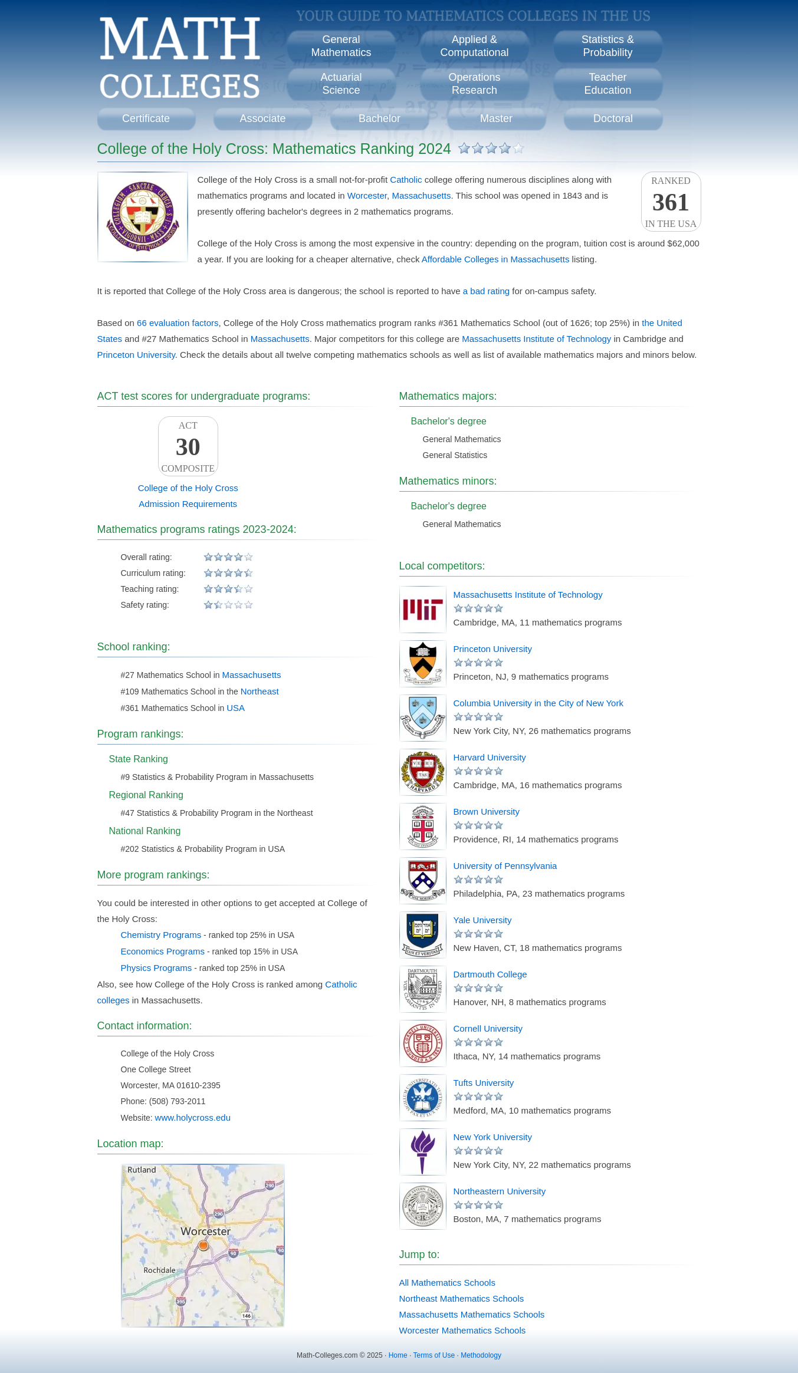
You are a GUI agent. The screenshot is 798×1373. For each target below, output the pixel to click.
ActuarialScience (341, 83)
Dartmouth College (490, 974)
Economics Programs (163, 951)
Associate (262, 118)
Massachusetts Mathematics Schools (472, 1314)
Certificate (146, 118)
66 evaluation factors (177, 323)
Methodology (481, 1355)
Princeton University (136, 355)
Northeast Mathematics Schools (461, 1298)
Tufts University (484, 1083)
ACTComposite (188, 446)
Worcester (367, 195)
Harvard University (490, 757)
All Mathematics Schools (447, 1282)
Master (496, 118)
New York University (493, 1137)
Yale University (483, 920)
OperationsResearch (474, 83)
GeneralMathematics (341, 46)
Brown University (487, 811)
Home (398, 1355)
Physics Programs (156, 968)
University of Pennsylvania (505, 866)
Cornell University (488, 1028)
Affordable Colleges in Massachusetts (496, 259)
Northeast (260, 691)
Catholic (406, 179)
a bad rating (486, 291)
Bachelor (379, 118)
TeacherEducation (607, 83)
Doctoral (613, 118)
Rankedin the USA (671, 202)
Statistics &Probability (608, 46)
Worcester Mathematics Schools (462, 1330)
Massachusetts (421, 195)
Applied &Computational (474, 46)
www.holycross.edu (193, 1117)
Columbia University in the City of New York (538, 703)
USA (235, 708)
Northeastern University (500, 1191)
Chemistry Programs (161, 935)
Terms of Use (434, 1355)
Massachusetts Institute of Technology (536, 339)
